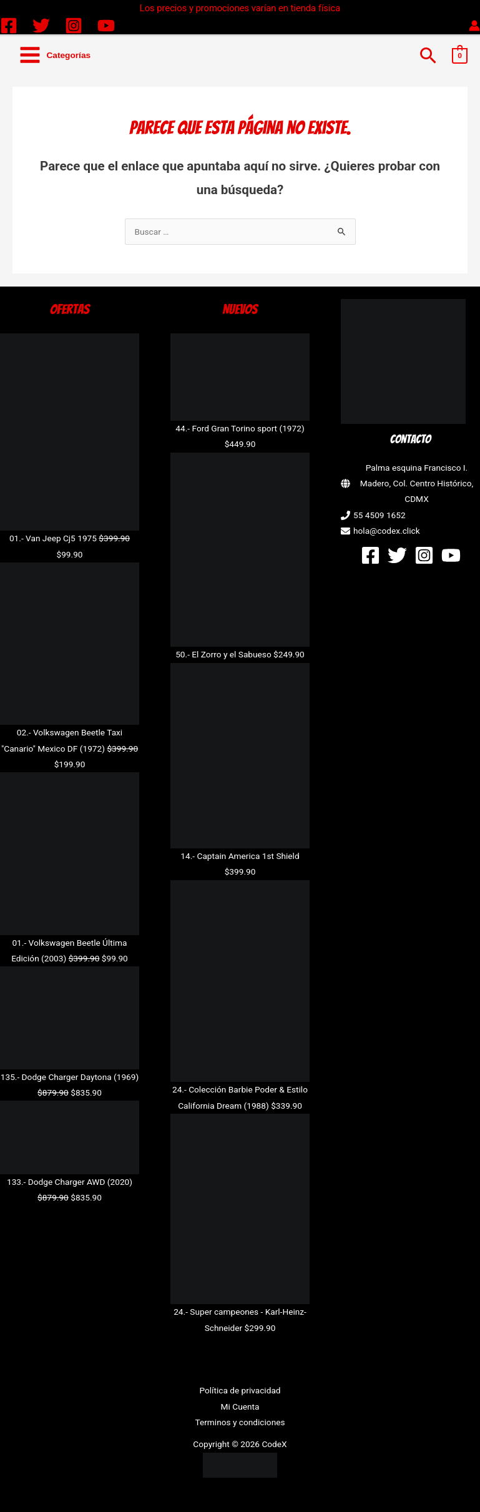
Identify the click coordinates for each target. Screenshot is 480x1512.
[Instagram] (73, 25)
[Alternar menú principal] (54, 55)
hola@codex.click (386, 531)
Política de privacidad (239, 1390)
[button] (428, 55)
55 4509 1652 (379, 515)
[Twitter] (41, 25)
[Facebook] (8, 25)
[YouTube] (106, 25)
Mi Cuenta (240, 1406)
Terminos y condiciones (240, 1422)
